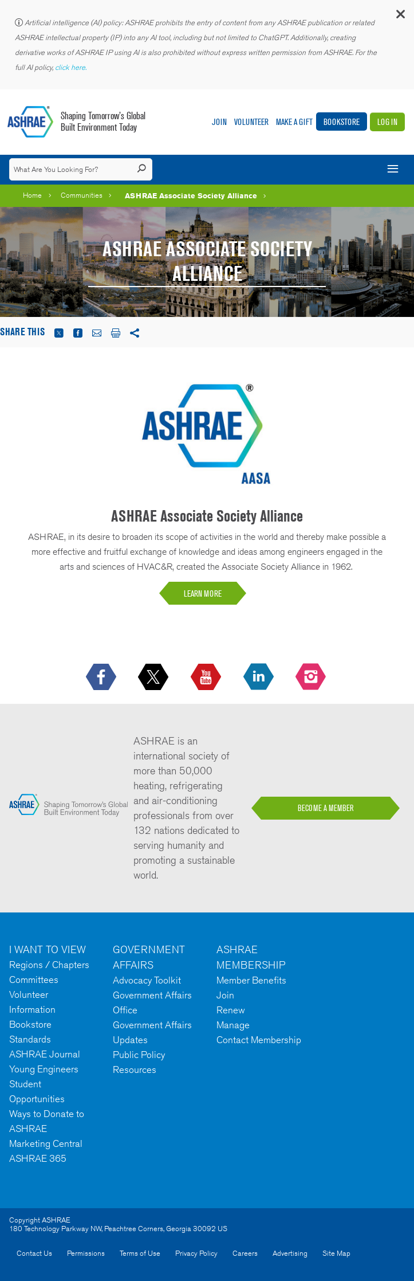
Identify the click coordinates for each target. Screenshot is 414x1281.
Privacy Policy (196, 1253)
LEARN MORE (203, 593)
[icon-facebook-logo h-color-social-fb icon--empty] (102, 677)
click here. (71, 67)
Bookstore (342, 121)
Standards (30, 1039)
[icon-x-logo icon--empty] (154, 677)
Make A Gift (294, 121)
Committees (33, 979)
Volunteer (251, 121)
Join (219, 121)
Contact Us (34, 1253)
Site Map (336, 1253)
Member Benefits (251, 980)
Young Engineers (43, 1069)
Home (32, 195)
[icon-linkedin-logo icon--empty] (259, 677)
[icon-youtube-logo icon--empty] (207, 677)
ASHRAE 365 (37, 1158)
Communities (81, 195)
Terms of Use (140, 1253)
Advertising (290, 1253)
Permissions (86, 1253)
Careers (245, 1253)
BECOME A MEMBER (326, 808)
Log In (387, 121)
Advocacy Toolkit (147, 980)
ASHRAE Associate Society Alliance (191, 195)
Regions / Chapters (49, 964)
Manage (233, 1025)
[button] (399, 16)
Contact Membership (258, 1039)
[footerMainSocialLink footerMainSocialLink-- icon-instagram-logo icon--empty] (312, 677)
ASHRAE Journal (44, 1054)
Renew (230, 1010)
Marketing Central (45, 1143)
